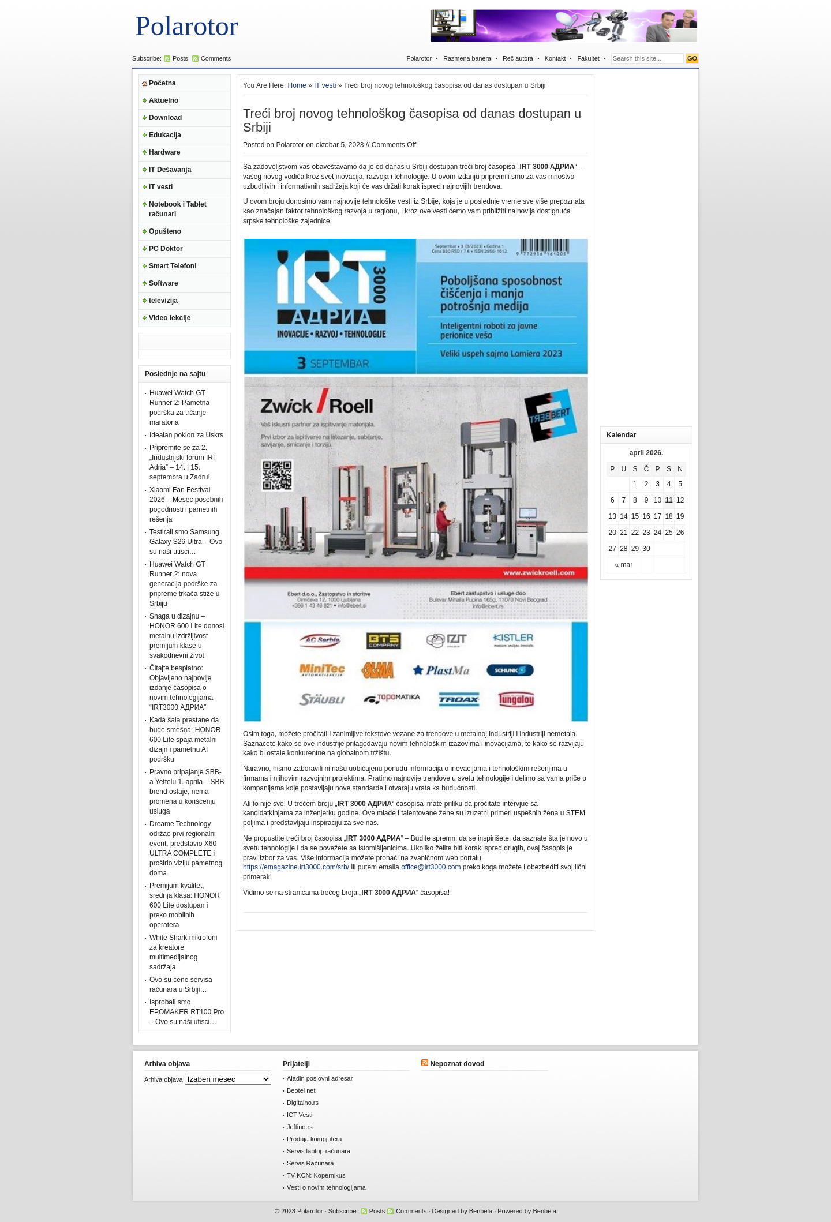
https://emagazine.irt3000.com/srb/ (296, 867)
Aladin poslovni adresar (320, 1078)
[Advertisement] (646, 247)
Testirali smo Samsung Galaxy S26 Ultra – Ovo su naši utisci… (185, 542)
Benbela (480, 1211)
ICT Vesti (299, 1114)
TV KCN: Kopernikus (316, 1175)
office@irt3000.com (431, 867)
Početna (162, 83)
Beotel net (301, 1090)
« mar (624, 565)
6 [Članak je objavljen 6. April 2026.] (613, 500)
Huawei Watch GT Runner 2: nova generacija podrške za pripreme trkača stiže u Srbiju (184, 584)
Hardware (165, 152)
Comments (216, 58)
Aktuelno (163, 100)
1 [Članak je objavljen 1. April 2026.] (635, 484)
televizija (163, 301)
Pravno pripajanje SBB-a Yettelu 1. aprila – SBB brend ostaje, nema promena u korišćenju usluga (186, 791)
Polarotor (186, 25)
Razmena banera (467, 58)
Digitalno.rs (303, 1102)
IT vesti (161, 187)
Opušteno (165, 231)
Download (165, 118)
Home (297, 85)
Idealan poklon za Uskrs (186, 435)
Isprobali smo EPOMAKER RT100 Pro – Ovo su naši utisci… (186, 1012)
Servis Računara (310, 1163)
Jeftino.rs (300, 1126)
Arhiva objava (163, 1079)
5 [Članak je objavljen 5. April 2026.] (680, 484)
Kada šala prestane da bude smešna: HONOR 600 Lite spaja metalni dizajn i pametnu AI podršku (184, 739)
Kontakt (555, 58)
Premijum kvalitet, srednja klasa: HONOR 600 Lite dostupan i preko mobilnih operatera (184, 905)
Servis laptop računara (318, 1151)
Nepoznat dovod (457, 1064)
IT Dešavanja (170, 170)
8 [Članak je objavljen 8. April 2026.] (635, 500)
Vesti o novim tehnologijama (326, 1187)
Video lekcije (170, 318)
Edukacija (165, 135)
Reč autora (518, 58)
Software (163, 283)
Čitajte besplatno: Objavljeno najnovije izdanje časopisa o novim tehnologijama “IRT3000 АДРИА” (181, 687)
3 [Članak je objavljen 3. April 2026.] (658, 484)
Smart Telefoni (172, 266)
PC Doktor (166, 249)
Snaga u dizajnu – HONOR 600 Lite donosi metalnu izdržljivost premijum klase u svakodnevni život (186, 635)
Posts (180, 58)
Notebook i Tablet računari (178, 209)
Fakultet (588, 58)
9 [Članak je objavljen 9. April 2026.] (647, 500)
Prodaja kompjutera (314, 1138)
